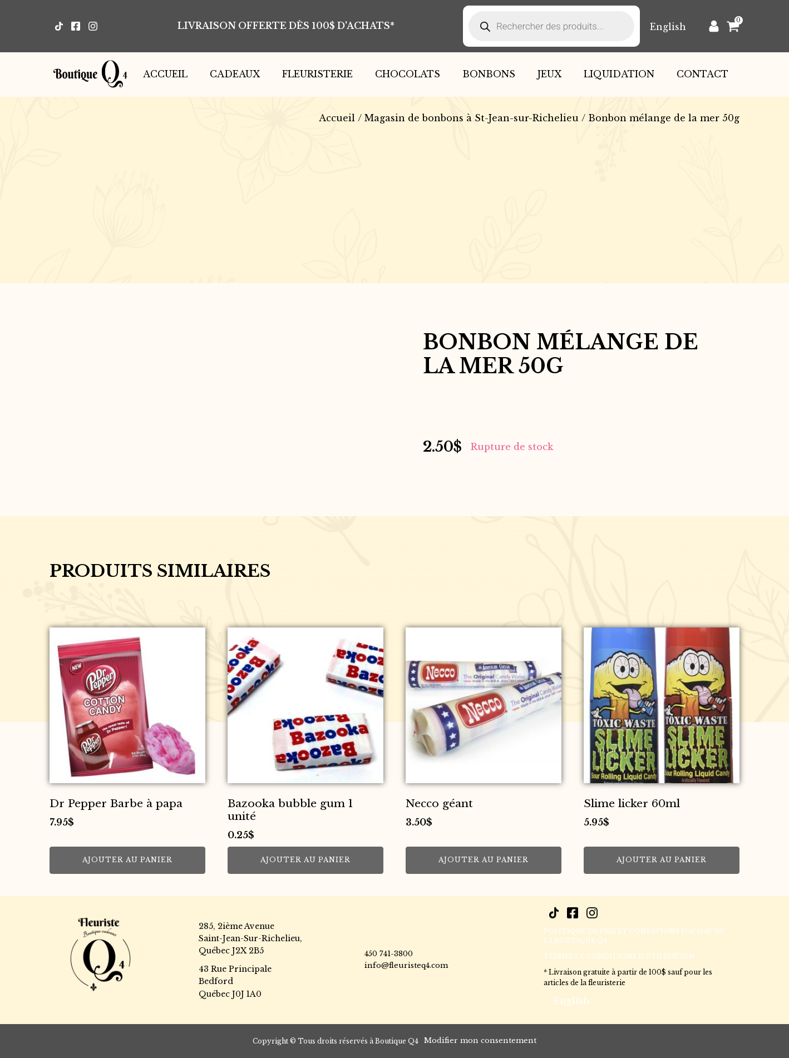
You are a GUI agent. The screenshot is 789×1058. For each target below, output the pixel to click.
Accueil (165, 74)
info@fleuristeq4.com (406, 965)
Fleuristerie (317, 74)
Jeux (549, 74)
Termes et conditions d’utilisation (619, 956)
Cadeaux (235, 74)
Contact (702, 74)
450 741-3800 (388, 953)
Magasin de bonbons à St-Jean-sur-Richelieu (471, 117)
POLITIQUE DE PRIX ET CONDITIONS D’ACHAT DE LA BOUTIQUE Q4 (634, 936)
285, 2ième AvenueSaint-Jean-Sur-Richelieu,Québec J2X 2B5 (250, 938)
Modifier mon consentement (480, 1040)
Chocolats (407, 74)
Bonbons (488, 74)
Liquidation (619, 74)
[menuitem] (668, 26)
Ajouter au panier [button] (127, 860)
